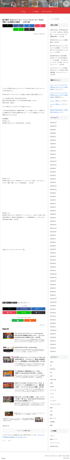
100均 (40, 455)
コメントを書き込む (24, 429)
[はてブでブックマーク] (20, 25)
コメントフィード (55, 443)
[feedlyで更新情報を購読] (22, 316)
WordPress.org (54, 446)
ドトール (27, 298)
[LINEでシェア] (34, 25)
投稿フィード (53, 439)
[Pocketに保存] (27, 25)
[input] (59, 19)
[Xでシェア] (5, 25)
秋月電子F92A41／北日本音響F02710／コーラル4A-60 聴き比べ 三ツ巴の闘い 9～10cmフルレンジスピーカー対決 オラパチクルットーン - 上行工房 (59, 60)
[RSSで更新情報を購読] (25, 316)
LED (47, 455)
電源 (68, 455)
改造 (64, 455)
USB (50, 455)
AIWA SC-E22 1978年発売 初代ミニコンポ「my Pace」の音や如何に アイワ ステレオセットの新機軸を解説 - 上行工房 (59, 33)
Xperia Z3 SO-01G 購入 (56, 110)
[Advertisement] (24, 43)
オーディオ (8, 298)
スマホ (54, 455)
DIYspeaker (21, 298)
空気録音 (15, 298)
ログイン (52, 435)
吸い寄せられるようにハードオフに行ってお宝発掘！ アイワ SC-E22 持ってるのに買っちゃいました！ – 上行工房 (59, 49)
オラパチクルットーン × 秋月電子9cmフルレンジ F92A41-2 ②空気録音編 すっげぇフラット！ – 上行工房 (59, 71)
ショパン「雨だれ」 (55, 100)
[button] (42, 25)
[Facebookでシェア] (13, 25)
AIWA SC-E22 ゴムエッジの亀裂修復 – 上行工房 (59, 41)
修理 (58, 455)
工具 (61, 455)
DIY (4, 298)
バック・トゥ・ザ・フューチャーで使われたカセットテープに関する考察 (59, 87)
